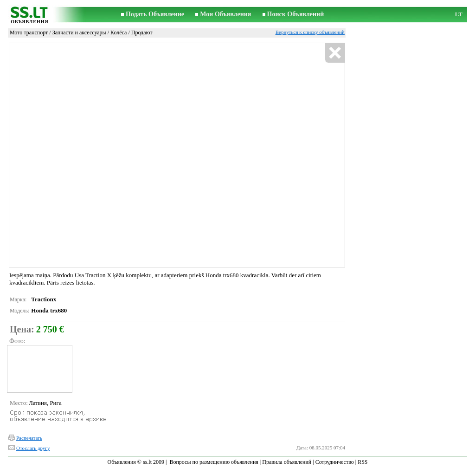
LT (458, 14)
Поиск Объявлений (295, 14)
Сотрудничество (334, 462)
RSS (362, 462)
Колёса (118, 32)
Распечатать (29, 438)
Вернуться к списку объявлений (310, 32)
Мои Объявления (225, 14)
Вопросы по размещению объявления (213, 462)
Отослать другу (33, 448)
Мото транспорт (29, 32)
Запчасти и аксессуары (79, 32)
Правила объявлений (286, 462)
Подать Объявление (155, 14)
